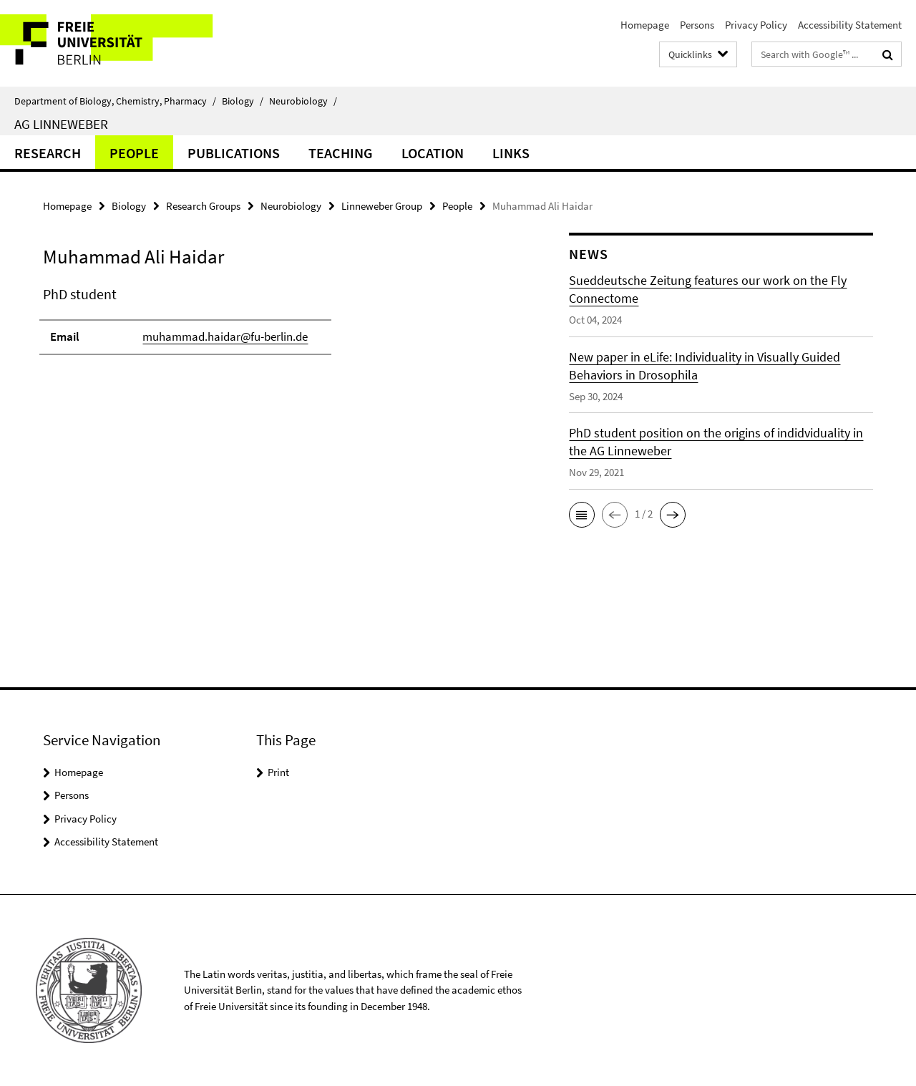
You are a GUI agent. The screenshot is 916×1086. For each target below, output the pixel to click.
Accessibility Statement (850, 24)
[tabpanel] (280, 326)
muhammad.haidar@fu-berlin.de (225, 336)
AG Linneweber (61, 123)
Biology (242, 101)
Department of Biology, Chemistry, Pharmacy (115, 101)
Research (47, 153)
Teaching (340, 153)
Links (511, 153)
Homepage (644, 24)
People (134, 153)
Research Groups (203, 206)
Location (432, 153)
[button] (582, 514)
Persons (697, 24)
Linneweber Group (381, 206)
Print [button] (278, 772)
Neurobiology (303, 101)
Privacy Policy (756, 24)
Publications (233, 153)
